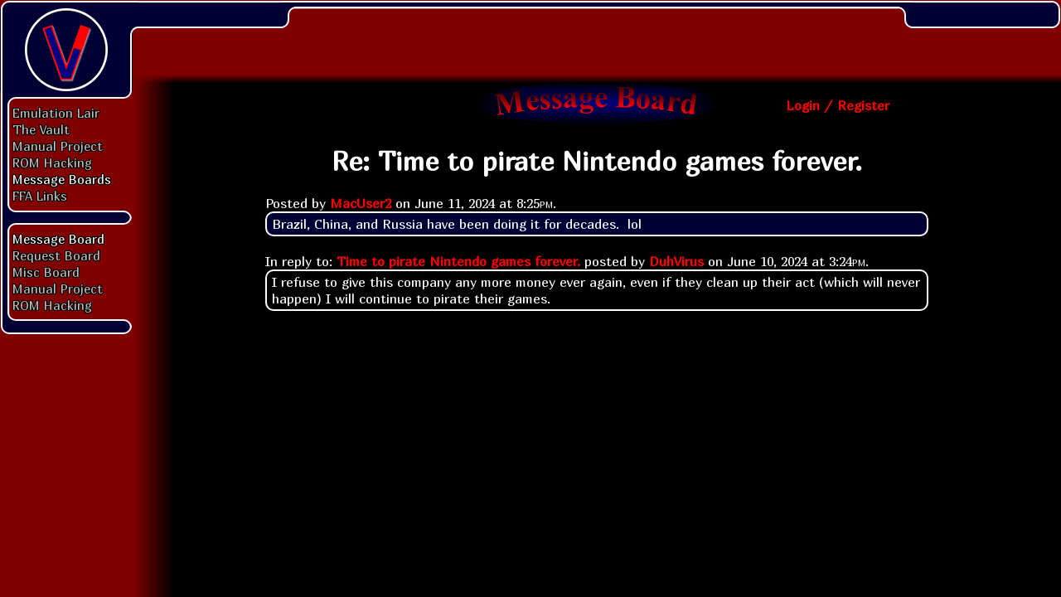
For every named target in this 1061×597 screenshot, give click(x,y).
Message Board (58, 238)
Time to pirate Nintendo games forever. (458, 261)
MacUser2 (360, 203)
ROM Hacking (52, 162)
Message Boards (61, 179)
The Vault (41, 129)
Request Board (56, 255)
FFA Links (39, 195)
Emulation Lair (55, 112)
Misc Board (46, 272)
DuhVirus (676, 261)
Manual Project (57, 145)
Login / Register (837, 105)
